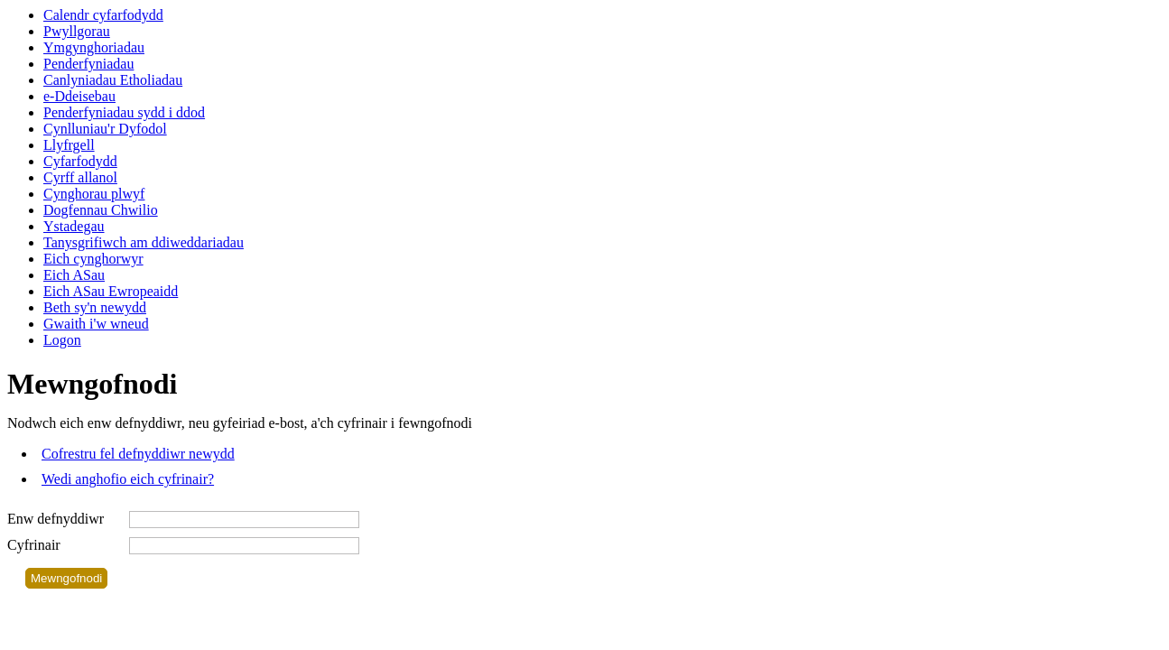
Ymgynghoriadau (93, 47)
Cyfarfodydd (80, 161)
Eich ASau (74, 275)
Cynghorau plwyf (93, 193)
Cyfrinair (33, 544)
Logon (62, 340)
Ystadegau (74, 226)
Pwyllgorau (76, 31)
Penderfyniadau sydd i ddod (124, 112)
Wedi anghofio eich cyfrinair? (128, 479)
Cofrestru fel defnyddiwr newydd (138, 453)
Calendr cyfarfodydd (103, 15)
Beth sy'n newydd (94, 307)
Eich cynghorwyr (93, 258)
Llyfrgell (69, 145)
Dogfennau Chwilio (100, 210)
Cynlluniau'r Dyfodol (105, 128)
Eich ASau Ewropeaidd (110, 291)
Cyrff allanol (80, 177)
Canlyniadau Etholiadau (112, 80)
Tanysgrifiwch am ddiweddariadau (143, 242)
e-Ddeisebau (79, 96)
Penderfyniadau (88, 63)
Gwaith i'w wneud (96, 323)
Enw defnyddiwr (55, 518)
